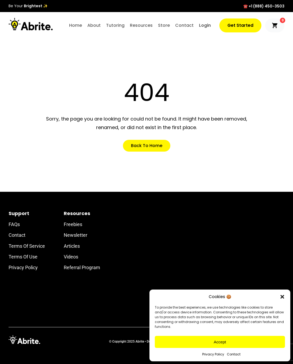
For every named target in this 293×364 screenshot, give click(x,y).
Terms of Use (23, 257)
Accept (220, 342)
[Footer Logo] (24, 339)
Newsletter (75, 235)
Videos (71, 257)
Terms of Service (27, 246)
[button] (282, 296)
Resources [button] (141, 25)
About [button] (94, 25)
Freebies (73, 224)
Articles (72, 246)
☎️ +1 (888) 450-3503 (263, 6)
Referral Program (82, 267)
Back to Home (146, 145)
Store (164, 25)
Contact (234, 354)
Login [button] (205, 25)
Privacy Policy (213, 354)
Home (75, 25)
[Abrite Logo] (31, 24)
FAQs (14, 224)
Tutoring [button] (115, 25)
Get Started (240, 25)
